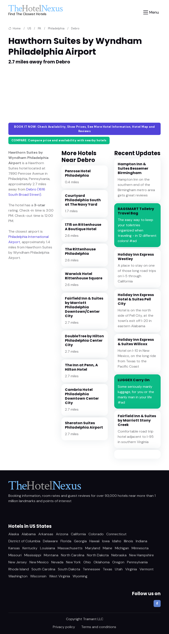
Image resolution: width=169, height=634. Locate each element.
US (29, 28)
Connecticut (116, 534)
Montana (51, 555)
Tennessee (91, 569)
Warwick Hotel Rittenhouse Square (83, 276)
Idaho (116, 541)
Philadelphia (56, 28)
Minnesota (140, 548)
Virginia (131, 569)
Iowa (106, 541)
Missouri (15, 555)
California (78, 534)
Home (14, 28)
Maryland (92, 548)
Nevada (57, 562)
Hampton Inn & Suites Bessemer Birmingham (133, 168)
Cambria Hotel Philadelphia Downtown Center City (82, 396)
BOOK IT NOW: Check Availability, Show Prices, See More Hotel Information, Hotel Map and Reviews (84, 129)
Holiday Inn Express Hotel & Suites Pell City (136, 299)
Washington (18, 576)
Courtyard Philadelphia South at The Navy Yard (83, 200)
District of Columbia (24, 541)
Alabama (29, 534)
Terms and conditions (98, 627)
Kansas (14, 548)
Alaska (13, 534)
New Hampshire (141, 555)
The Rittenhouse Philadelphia (80, 251)
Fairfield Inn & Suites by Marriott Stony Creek (137, 420)
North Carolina (72, 555)
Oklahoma (102, 562)
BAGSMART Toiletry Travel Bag (136, 211)
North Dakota (98, 555)
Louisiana (47, 548)
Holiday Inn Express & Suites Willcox (136, 342)
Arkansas (45, 534)
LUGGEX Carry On (134, 380)
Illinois (128, 541)
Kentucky (29, 548)
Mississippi (32, 555)
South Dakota (69, 569)
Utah (119, 569)
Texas (107, 569)
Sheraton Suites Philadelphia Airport (84, 425)
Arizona (62, 534)
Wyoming (80, 576)
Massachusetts (70, 548)
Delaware (50, 541)
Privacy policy (64, 627)
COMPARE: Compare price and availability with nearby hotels (59, 140)
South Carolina (43, 569)
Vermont (147, 569)
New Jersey (17, 562)
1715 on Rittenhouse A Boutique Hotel (83, 227)
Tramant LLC (93, 619)
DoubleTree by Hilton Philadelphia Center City (84, 340)
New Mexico (39, 562)
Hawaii (94, 541)
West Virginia (59, 576)
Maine (107, 548)
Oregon (118, 562)
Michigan (122, 548)
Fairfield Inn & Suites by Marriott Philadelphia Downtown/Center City (84, 307)
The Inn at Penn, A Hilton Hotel (81, 367)
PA (39, 28)
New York (73, 562)
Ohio (87, 562)
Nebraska (119, 555)
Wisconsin (38, 576)
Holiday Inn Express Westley (136, 256)
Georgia (80, 541)
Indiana (141, 541)
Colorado (96, 534)
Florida (66, 541)
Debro (75, 28)
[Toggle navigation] (151, 12)
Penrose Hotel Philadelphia (78, 173)
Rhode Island (18, 569)
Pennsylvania (137, 562)
